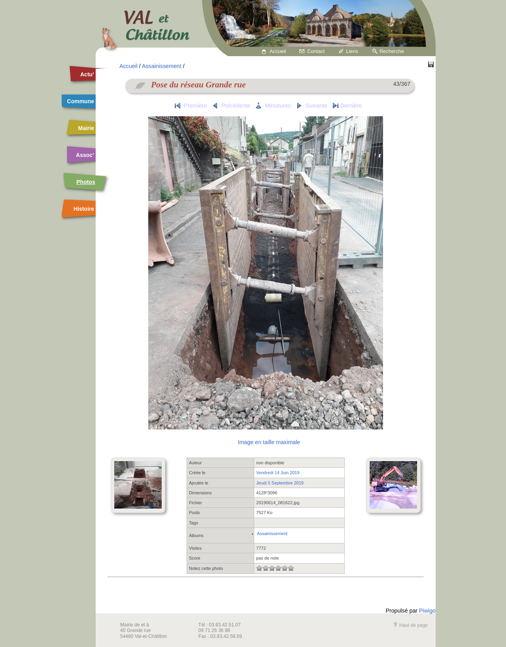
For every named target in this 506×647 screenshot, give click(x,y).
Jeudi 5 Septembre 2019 (280, 483)
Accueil (278, 51)
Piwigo (427, 610)
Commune (80, 101)
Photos (85, 182)
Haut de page (410, 625)
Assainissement (161, 66)
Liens (352, 51)
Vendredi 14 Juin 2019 (277, 472)
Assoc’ (85, 155)
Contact (316, 51)
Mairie (86, 128)
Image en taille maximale (269, 442)
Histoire (84, 209)
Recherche (392, 51)
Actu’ (87, 74)
